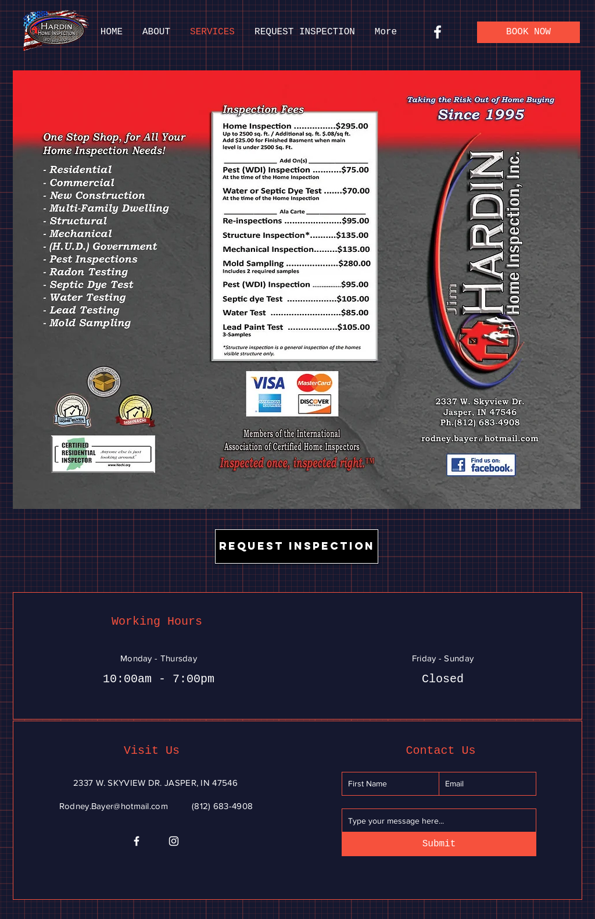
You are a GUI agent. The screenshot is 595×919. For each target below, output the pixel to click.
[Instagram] (173, 841)
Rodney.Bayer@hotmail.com (113, 806)
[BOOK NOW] (528, 32)
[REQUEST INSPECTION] (296, 546)
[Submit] (439, 844)
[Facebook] (437, 32)
